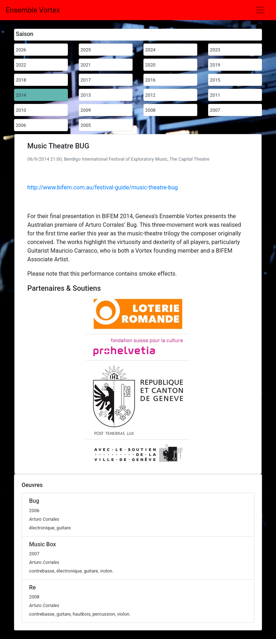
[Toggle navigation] (260, 10)
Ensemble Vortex (33, 10)
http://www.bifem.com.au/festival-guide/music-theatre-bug (102, 187)
